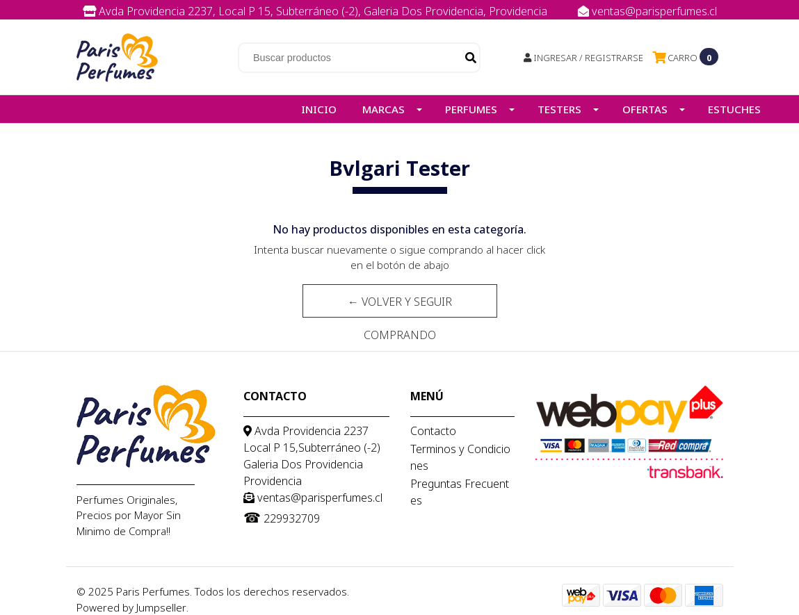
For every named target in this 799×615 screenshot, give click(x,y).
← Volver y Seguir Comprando (400, 306)
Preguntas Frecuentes (459, 492)
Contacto (433, 430)
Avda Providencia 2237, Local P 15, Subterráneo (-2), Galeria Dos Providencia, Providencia (316, 11)
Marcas (383, 109)
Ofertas (645, 109)
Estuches (734, 109)
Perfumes (471, 109)
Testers (559, 109)
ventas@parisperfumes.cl (647, 11)
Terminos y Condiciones (460, 457)
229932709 (413, 26)
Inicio (319, 109)
